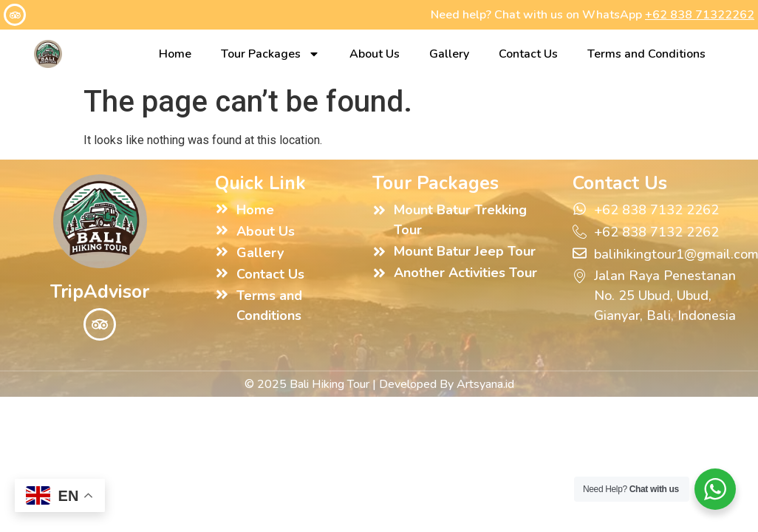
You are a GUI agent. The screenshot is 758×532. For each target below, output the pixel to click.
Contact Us (528, 54)
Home (175, 54)
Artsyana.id (485, 384)
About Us (374, 54)
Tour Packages (270, 54)
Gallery (449, 54)
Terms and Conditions (646, 54)
